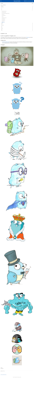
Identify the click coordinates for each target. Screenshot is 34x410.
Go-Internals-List (3, 15)
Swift (1, 30)
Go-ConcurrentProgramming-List (5, 13)
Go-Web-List (2, 368)
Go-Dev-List (3, 14)
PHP (1, 27)
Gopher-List (3, 22)
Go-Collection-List (4, 12)
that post (28, 37)
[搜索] (24, 1)
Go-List (2, 16)
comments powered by (3, 374)
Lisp (1, 26)
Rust (1, 29)
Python (2, 28)
